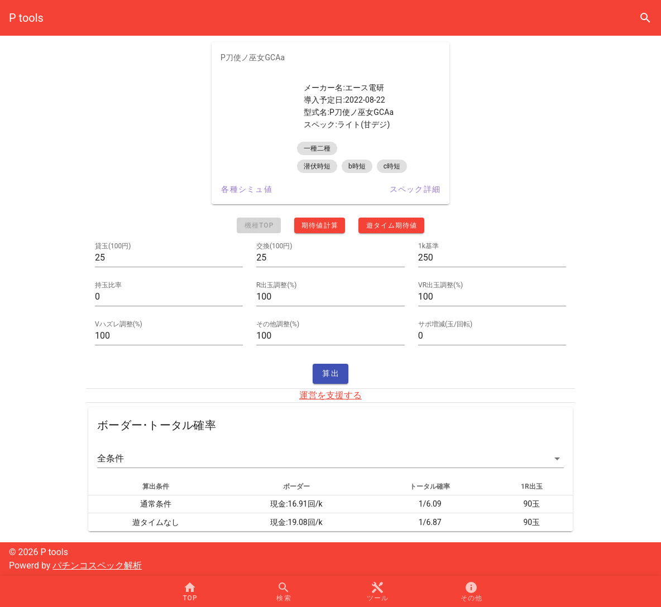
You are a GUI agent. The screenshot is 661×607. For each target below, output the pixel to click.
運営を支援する (330, 395)
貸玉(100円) (113, 246)
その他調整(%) (277, 324)
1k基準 (428, 246)
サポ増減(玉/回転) (445, 324)
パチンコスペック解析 (97, 565)
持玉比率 (108, 285)
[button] (330, 459)
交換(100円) (274, 246)
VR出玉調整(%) (440, 285)
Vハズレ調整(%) (118, 324)
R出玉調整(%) (276, 285)
